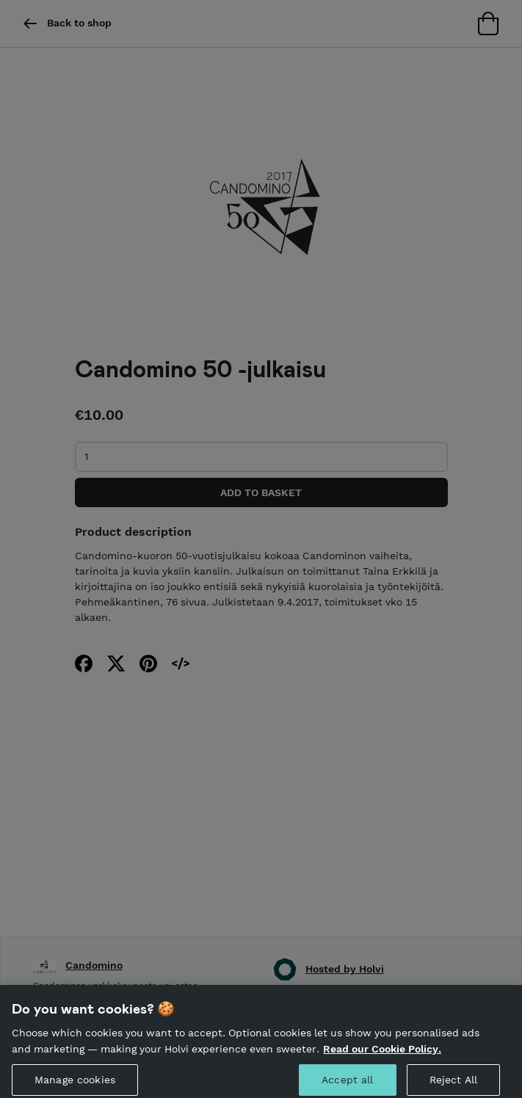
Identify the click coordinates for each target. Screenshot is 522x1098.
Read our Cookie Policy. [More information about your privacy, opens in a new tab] (382, 1052)
